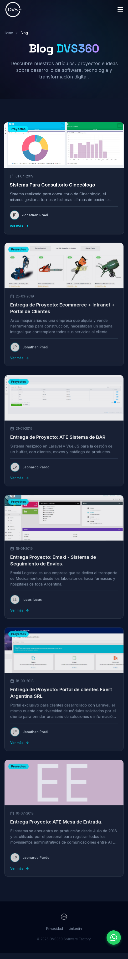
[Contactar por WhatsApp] (114, 937)
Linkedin (75, 932)
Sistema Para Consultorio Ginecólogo (52, 185)
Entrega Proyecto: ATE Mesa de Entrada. (57, 821)
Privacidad (54, 932)
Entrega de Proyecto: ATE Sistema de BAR (58, 436)
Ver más (19, 226)
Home (8, 33)
